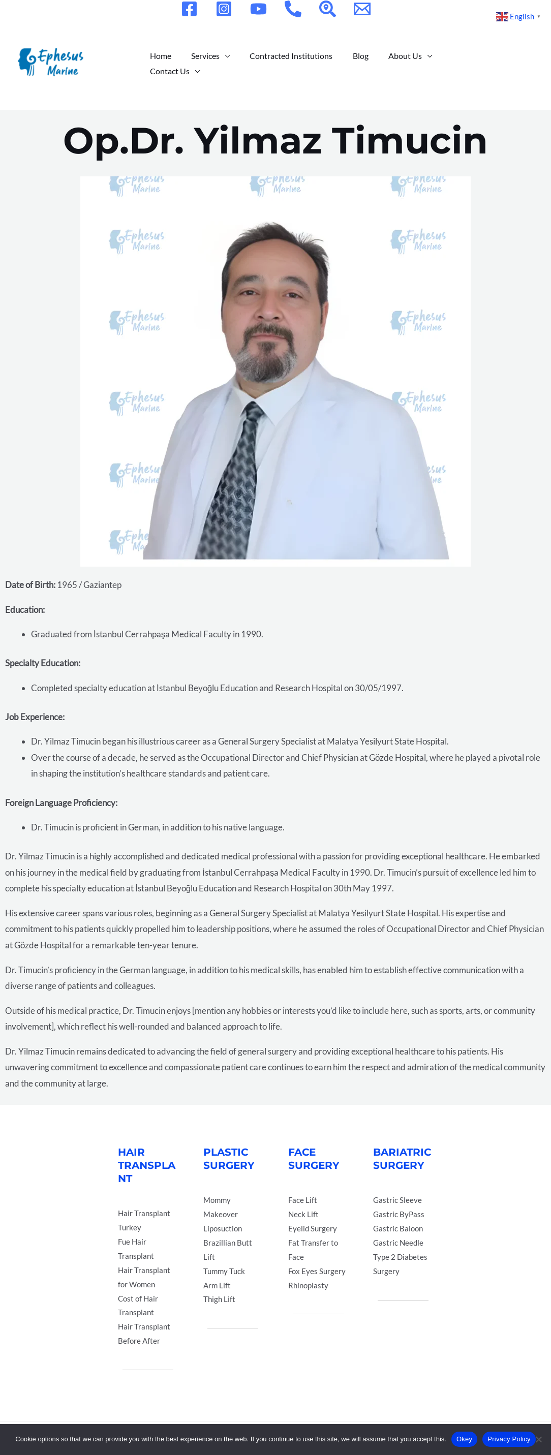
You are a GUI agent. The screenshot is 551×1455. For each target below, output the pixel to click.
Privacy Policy (508, 1439)
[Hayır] (538, 1439)
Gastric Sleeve (397, 1199)
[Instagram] (224, 9)
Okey (464, 1439)
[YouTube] (258, 9)
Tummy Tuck (224, 1271)
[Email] (362, 9)
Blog (347, 63)
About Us (388, 63)
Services (200, 63)
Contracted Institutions (281, 63)
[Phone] (293, 9)
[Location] (327, 9)
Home (158, 63)
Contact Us (451, 63)
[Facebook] (189, 9)
